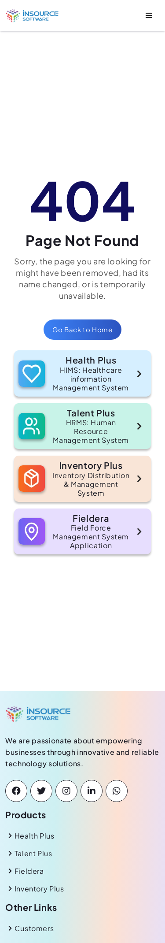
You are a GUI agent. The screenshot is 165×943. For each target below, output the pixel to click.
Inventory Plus (39, 888)
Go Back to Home (82, 329)
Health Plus (35, 835)
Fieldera (29, 871)
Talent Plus (33, 853)
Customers (34, 928)
